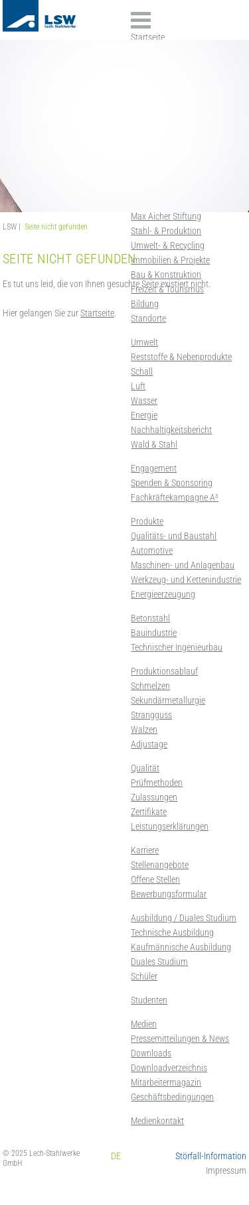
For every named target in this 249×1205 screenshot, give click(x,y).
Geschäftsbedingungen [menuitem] (172, 1097)
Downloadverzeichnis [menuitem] (169, 1067)
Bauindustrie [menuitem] (154, 632)
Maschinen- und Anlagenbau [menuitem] (182, 565)
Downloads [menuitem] (151, 1053)
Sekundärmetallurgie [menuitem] (168, 700)
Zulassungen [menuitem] (154, 797)
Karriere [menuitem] (145, 850)
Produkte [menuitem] (147, 521)
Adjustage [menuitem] (149, 744)
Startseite (97, 313)
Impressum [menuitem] (226, 1170)
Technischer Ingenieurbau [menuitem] (176, 647)
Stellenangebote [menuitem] (160, 864)
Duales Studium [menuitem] (159, 961)
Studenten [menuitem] (149, 1000)
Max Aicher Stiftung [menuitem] (166, 216)
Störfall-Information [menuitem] (210, 1156)
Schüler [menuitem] (144, 976)
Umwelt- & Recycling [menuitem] (168, 245)
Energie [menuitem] (144, 415)
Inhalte (141, 20)
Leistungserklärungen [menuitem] (169, 826)
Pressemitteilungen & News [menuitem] (180, 1038)
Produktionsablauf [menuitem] (164, 671)
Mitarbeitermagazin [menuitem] (166, 1082)
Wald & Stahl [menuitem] (154, 444)
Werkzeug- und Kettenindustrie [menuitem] (186, 579)
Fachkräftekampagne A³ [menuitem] (174, 497)
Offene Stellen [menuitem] (155, 879)
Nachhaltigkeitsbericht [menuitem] (171, 429)
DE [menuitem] (116, 1156)
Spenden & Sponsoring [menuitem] (171, 482)
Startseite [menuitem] (148, 37)
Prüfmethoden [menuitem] (157, 782)
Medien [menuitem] (144, 1024)
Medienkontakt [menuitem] (157, 1120)
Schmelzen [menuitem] (150, 685)
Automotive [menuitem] (152, 550)
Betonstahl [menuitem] (150, 618)
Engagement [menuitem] (154, 468)
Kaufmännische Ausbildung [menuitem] (181, 947)
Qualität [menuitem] (145, 768)
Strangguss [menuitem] (151, 715)
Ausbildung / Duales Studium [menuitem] (183, 918)
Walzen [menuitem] (144, 729)
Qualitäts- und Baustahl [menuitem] (173, 536)
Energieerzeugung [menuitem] (163, 594)
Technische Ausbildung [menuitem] (172, 932)
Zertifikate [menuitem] (149, 811)
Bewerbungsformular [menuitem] (169, 894)
